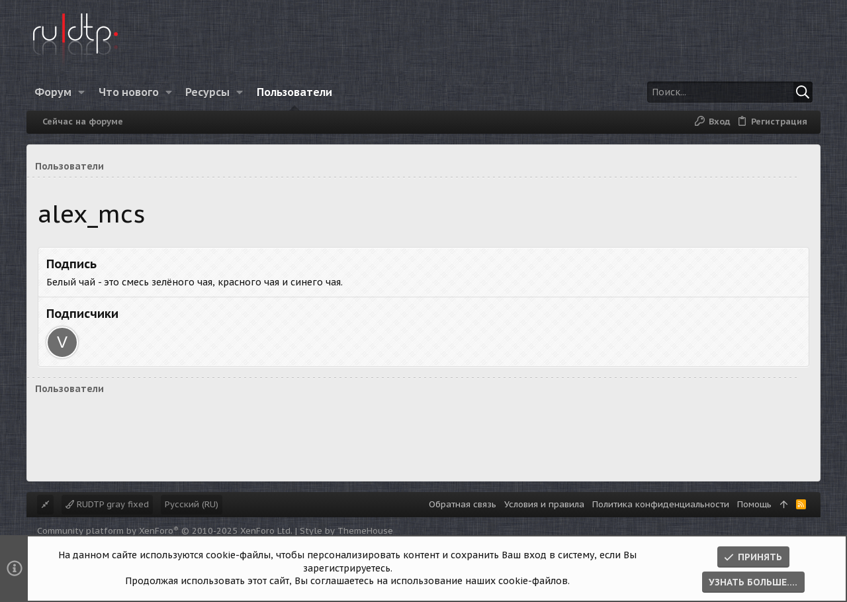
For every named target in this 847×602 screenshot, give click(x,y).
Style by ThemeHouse (346, 530)
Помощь (754, 504)
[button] (82, 92)
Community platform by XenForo (164, 530)
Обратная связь (462, 504)
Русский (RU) (191, 504)
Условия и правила (544, 504)
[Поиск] (730, 92)
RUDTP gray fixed (107, 504)
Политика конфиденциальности (660, 504)
